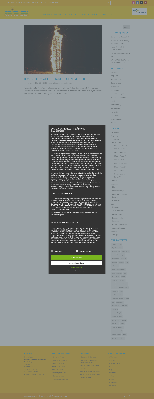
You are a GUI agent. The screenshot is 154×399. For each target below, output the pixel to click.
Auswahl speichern (76, 263)
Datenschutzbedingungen (77, 271)
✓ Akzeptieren (76, 257)
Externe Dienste (83, 251)
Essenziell (56, 251)
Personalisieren (76, 267)
